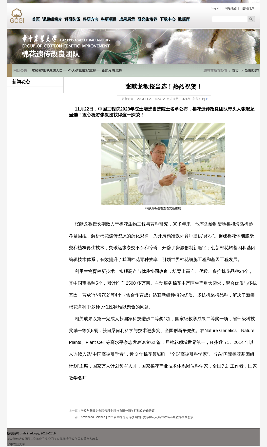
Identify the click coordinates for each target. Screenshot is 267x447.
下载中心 (167, 19)
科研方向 (90, 19)
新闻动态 (252, 71)
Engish (215, 8)
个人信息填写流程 (82, 71)
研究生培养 (147, 19)
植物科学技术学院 (44, 439)
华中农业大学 (16, 444)
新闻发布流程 (111, 71)
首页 (36, 19)
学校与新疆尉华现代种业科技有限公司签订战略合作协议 (118, 410)
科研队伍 (72, 19)
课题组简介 (52, 19)
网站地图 (231, 8)
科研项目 (109, 19)
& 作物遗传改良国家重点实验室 (77, 439)
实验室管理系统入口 (47, 71)
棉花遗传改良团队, (19, 439)
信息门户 (248, 8)
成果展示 (127, 19)
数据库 (184, 19)
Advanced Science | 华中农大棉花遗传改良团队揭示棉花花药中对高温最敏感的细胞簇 (137, 417)
